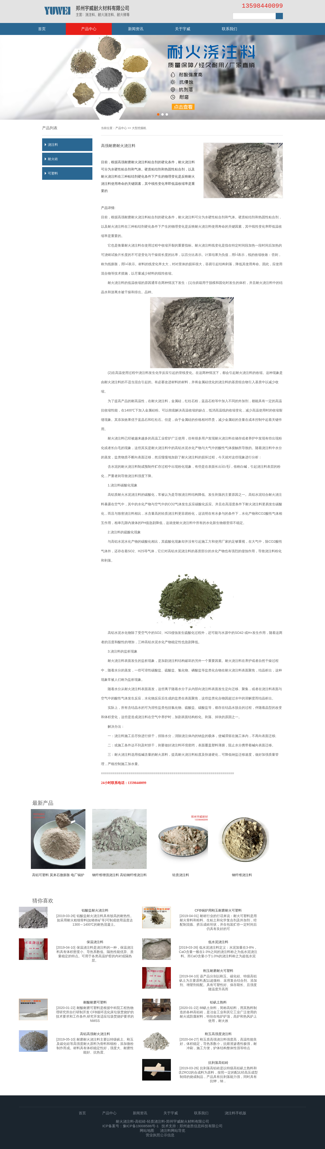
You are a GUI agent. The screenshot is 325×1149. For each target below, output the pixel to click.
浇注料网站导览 (172, 1130)
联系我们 (229, 29)
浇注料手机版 (235, 1113)
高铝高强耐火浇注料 (95, 1034)
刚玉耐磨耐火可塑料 (218, 971)
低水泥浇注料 (218, 942)
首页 (42, 29)
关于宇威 (182, 29)
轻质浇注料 (180, 875)
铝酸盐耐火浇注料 (95, 910)
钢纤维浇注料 (242, 875)
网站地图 (147, 1130)
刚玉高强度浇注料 (218, 1034)
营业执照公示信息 (160, 1135)
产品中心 (88, 29)
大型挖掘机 (139, 128)
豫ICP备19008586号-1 (141, 1126)
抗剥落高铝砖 (218, 1063)
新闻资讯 (135, 29)
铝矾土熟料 (218, 1002)
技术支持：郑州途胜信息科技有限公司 (192, 1126)
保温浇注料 (95, 942)
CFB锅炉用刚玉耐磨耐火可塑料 (218, 910)
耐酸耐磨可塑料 (95, 1002)
